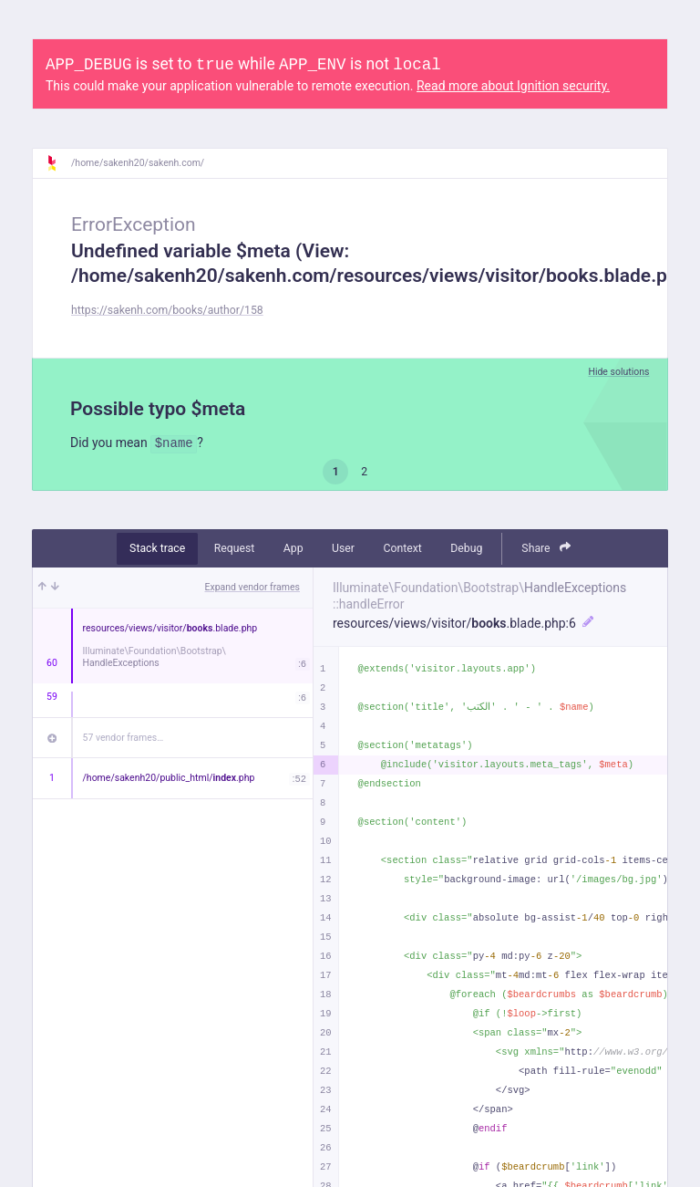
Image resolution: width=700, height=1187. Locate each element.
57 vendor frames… (123, 738)
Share (546, 548)
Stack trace (157, 548)
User (343, 548)
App (293, 548)
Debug (466, 548)
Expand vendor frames (252, 587)
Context (402, 548)
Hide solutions (618, 372)
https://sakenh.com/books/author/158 (167, 310)
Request (234, 548)
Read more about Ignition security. (513, 85)
